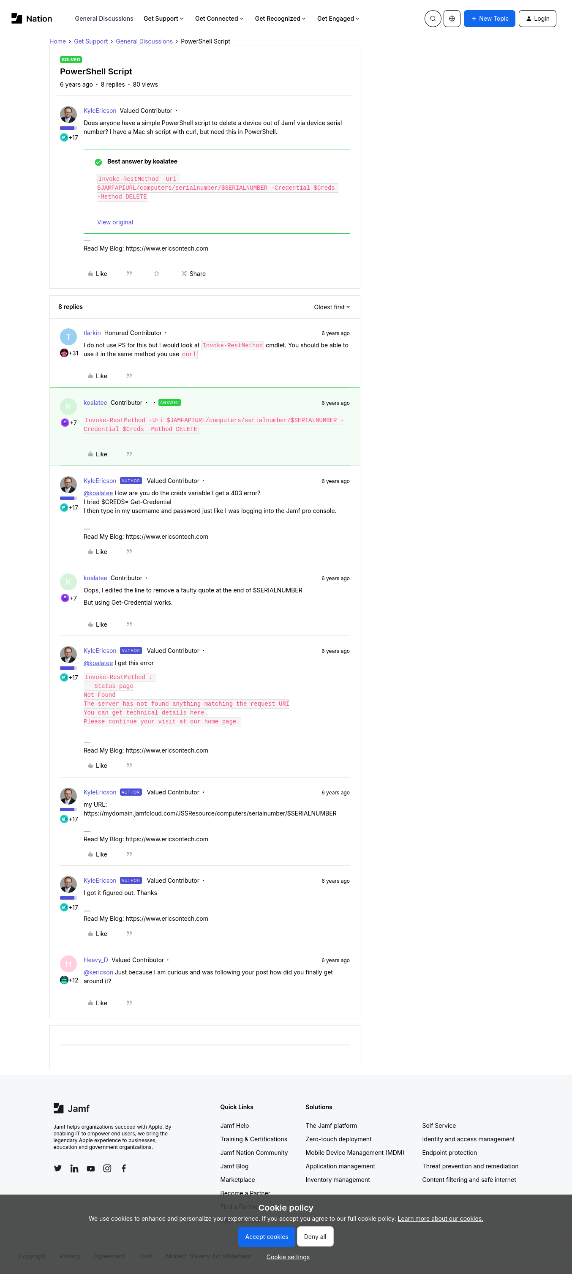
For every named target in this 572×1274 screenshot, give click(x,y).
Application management (340, 1166)
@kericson (98, 972)
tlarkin (92, 332)
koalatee (95, 402)
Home (57, 41)
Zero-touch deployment (339, 1139)
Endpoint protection (449, 1152)
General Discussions (104, 18)
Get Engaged (339, 18)
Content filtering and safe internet (469, 1179)
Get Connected (220, 18)
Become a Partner (245, 1193)
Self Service (439, 1125)
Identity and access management (468, 1139)
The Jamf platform (331, 1125)
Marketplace (238, 1179)
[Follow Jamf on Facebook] (124, 1168)
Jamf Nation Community (254, 1152)
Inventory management (338, 1179)
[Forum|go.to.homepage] (31, 18)
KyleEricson (100, 110)
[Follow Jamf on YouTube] (91, 1168)
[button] (489, 18)
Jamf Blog (235, 1166)
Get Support (164, 18)
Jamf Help (235, 1125)
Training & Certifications (254, 1139)
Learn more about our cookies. (441, 1218)
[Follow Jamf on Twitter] (58, 1168)
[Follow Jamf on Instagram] (107, 1168)
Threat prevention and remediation (470, 1166)
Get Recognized (281, 18)
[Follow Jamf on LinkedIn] (74, 1168)
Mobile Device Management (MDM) (355, 1152)
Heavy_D (96, 959)
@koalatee (98, 493)
